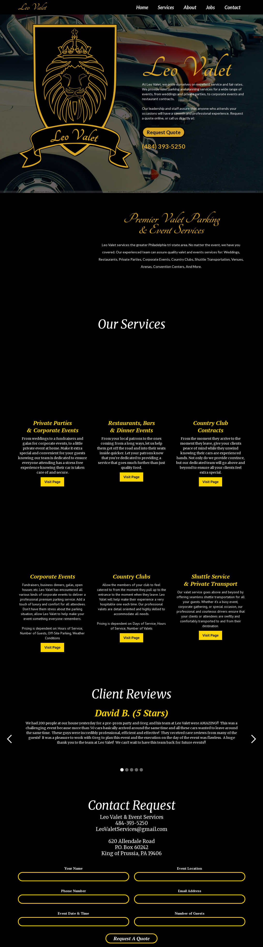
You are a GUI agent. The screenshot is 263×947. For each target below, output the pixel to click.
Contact (232, 7)
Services (166, 7)
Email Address (189, 890)
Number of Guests (189, 913)
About (190, 7)
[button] (9, 739)
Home (142, 7)
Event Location (189, 868)
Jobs (210, 7)
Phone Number (73, 890)
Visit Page (52, 482)
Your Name (73, 868)
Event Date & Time (73, 913)
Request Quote (163, 132)
